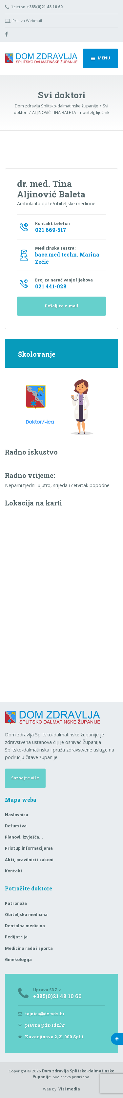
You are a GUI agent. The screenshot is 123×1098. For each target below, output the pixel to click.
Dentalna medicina (25, 926)
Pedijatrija (16, 937)
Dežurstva (16, 826)
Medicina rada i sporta (29, 948)
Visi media (69, 1089)
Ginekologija (18, 959)
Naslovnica (16, 815)
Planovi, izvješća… (24, 837)
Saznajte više (25, 778)
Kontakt (14, 871)
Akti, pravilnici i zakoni (29, 860)
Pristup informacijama (29, 848)
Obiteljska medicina (26, 914)
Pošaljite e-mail (61, 306)
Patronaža (16, 903)
